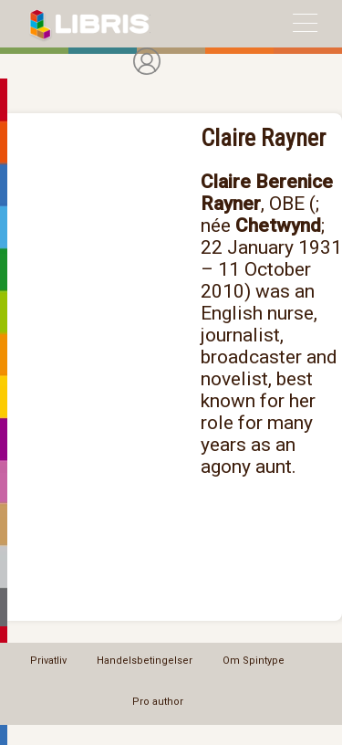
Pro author (157, 702)
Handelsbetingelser (144, 660)
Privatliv (48, 660)
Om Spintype (254, 660)
